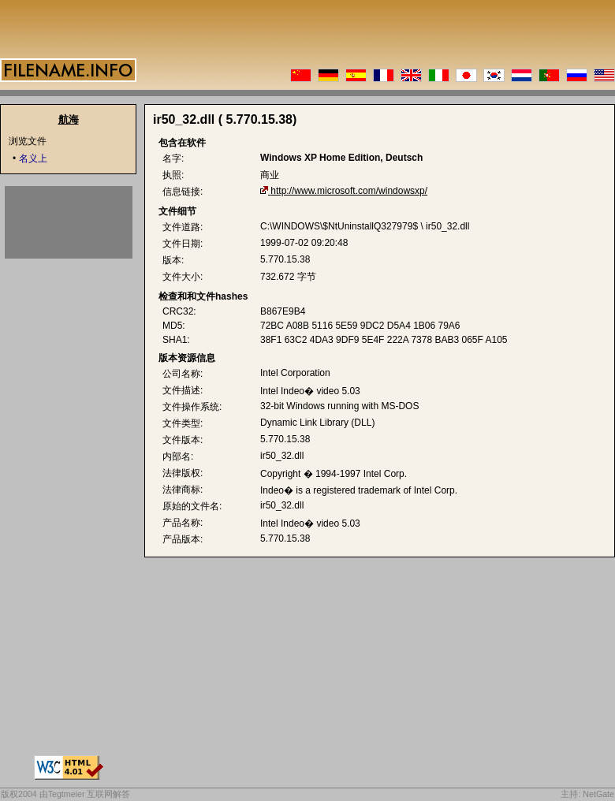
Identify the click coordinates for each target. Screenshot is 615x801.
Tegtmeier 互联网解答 (89, 794)
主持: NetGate (587, 794)
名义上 (33, 158)
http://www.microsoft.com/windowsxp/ (348, 190)
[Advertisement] (69, 222)
